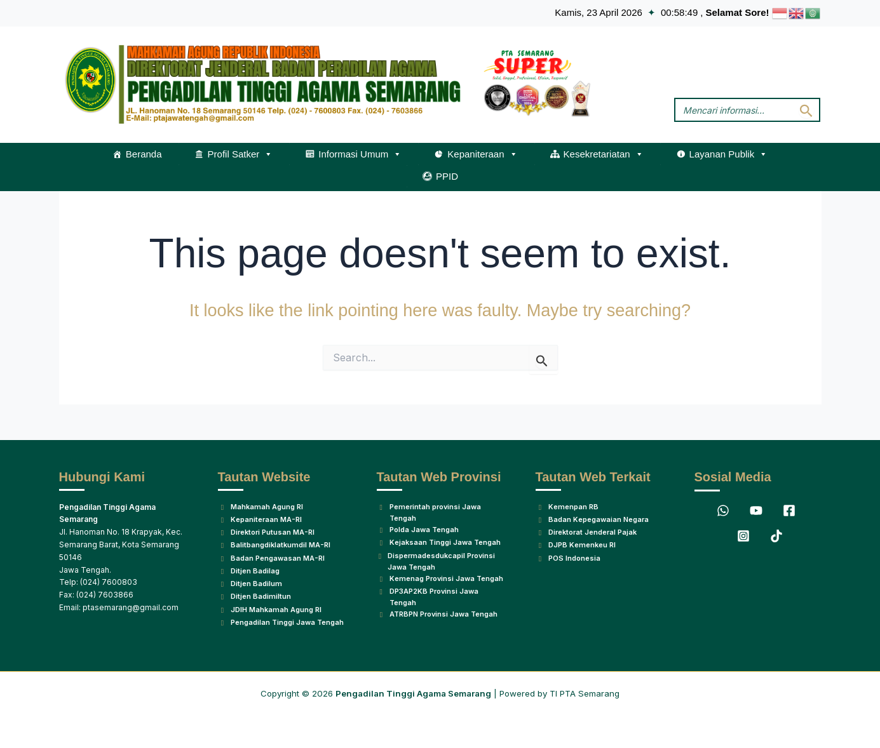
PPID (447, 176)
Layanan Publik (728, 154)
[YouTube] (756, 475)
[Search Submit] (806, 110)
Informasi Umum (360, 154)
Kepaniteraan (482, 154)
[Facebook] (789, 475)
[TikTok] (776, 500)
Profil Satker (240, 154)
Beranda (144, 154)
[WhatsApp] (723, 475)
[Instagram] (743, 500)
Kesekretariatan (604, 154)
